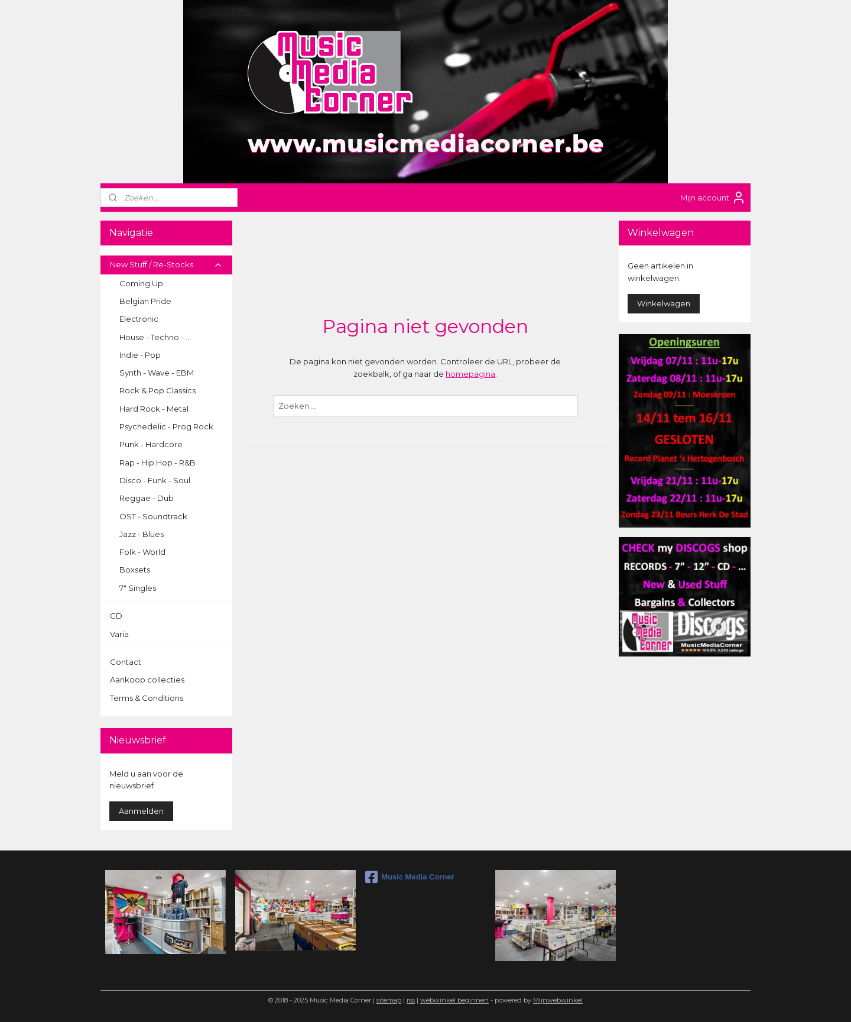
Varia (119, 634)
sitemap (388, 1000)
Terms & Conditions (146, 698)
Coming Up (141, 283)
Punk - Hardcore (151, 444)
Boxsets (134, 569)
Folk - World (142, 552)
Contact (125, 662)
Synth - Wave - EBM (156, 372)
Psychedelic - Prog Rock (166, 426)
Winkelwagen (663, 303)
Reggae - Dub (146, 498)
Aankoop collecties (147, 679)
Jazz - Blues (141, 534)
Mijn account (713, 197)
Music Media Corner (409, 877)
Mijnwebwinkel (558, 1000)
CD (116, 615)
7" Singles (137, 588)
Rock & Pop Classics (157, 390)
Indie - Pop (140, 355)
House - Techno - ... (155, 337)
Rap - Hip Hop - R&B (157, 462)
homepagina (470, 374)
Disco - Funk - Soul (154, 480)
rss (411, 1000)
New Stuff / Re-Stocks (166, 264)
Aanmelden (141, 811)
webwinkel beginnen (454, 1000)
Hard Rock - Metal (154, 408)
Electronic (138, 319)
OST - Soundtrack (153, 516)
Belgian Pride (145, 301)
